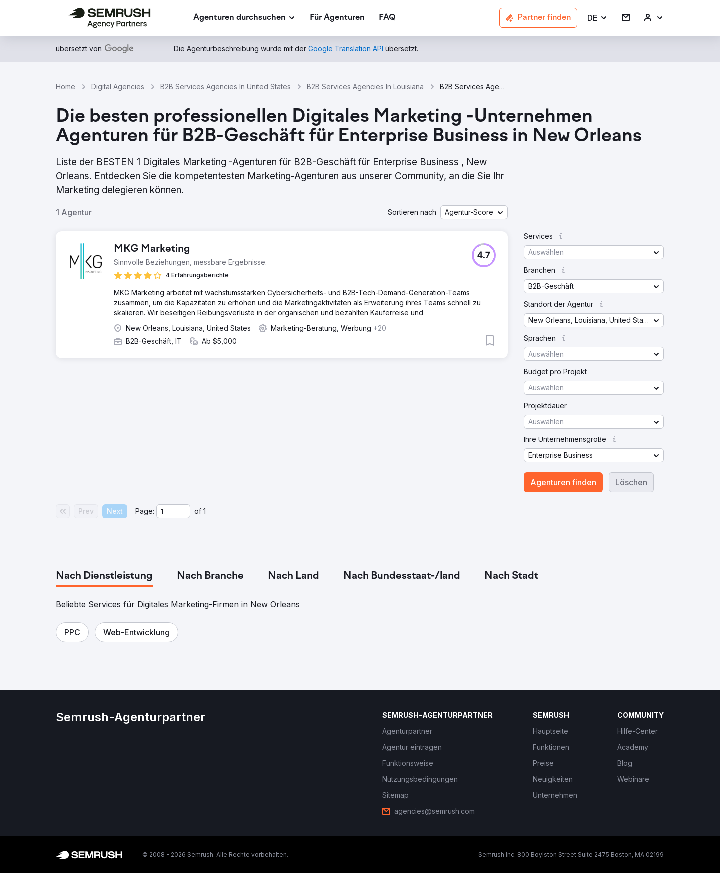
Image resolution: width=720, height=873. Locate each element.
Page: (145, 511)
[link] (337, 18)
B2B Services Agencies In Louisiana (365, 86)
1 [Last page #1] (205, 511)
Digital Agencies (118, 86)
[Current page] (173, 511)
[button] (598, 18)
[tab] (104, 576)
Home (66, 86)
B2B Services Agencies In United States (225, 86)
